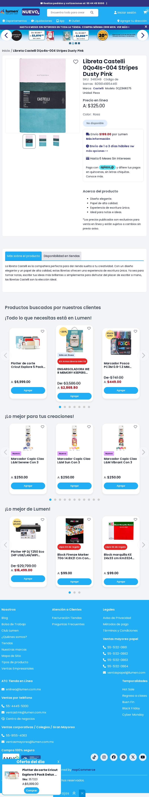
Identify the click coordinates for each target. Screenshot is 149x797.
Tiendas (7, 643)
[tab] (60, 407)
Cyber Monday (133, 715)
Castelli (98, 88)
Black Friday (131, 708)
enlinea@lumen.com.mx (23, 689)
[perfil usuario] (125, 12)
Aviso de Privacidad (117, 618)
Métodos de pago (116, 624)
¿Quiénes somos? (14, 637)
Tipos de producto (14, 662)
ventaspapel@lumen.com (126, 672)
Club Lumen (10, 630)
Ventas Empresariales (17, 668)
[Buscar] (92, 12)
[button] (5, 355)
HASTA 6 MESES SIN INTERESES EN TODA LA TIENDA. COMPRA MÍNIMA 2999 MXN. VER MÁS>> (74, 27)
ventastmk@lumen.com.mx (26, 712)
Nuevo (16, 453)
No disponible (95, 123)
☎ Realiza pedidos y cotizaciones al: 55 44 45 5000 (72, 3)
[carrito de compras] (145, 12)
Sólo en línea (66, 355)
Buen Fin (128, 702)
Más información (98, 139)
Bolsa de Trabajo (13, 624)
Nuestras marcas (14, 649)
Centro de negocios (20, 719)
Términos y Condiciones (120, 630)
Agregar (28, 390)
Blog (4, 618)
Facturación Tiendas (67, 618)
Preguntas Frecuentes (68, 624)
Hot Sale (128, 689)
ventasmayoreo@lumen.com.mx (30, 742)
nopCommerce (83, 770)
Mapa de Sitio (11, 656)
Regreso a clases (134, 696)
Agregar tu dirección (132, 21)
